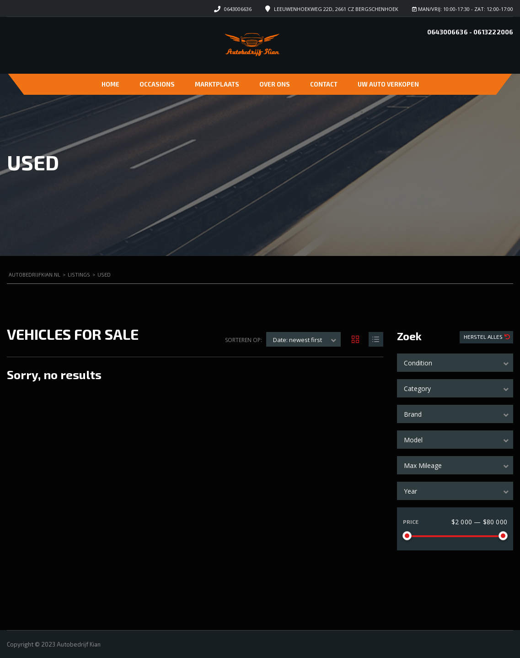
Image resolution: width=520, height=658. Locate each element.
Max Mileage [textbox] (423, 465)
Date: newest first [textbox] (297, 340)
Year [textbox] (410, 491)
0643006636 (238, 8)
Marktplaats (217, 84)
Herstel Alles (484, 336)
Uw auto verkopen (388, 84)
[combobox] (455, 362)
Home (110, 84)
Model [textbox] (413, 439)
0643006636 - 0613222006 (470, 32)
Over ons (274, 84)
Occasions (157, 84)
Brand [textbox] (413, 414)
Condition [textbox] (418, 363)
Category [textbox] (417, 388)
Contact (324, 84)
